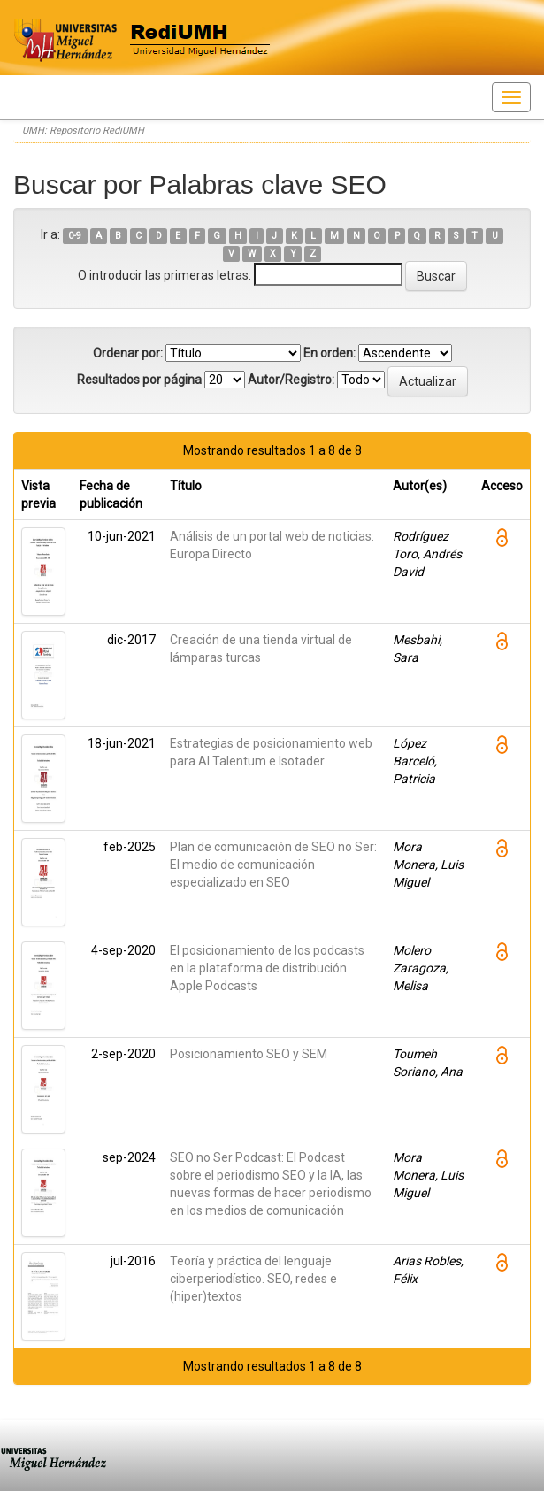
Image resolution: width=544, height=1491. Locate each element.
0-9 (74, 236)
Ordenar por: (128, 353)
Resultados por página (139, 380)
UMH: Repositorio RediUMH (83, 130)
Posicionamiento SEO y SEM (248, 1054)
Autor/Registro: (291, 380)
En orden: (329, 353)
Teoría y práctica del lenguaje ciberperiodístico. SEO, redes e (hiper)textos (253, 1278)
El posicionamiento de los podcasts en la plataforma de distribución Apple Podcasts (267, 968)
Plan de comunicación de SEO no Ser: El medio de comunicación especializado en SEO (273, 864)
